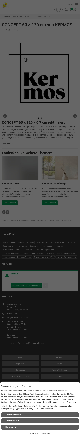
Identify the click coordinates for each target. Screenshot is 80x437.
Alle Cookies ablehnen (11, 421)
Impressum (34, 433)
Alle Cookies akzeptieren (12, 415)
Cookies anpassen (9, 427)
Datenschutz (45, 433)
